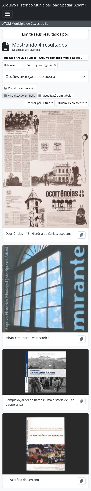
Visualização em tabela (55, 95)
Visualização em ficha (19, 95)
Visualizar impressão (19, 88)
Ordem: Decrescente (71, 103)
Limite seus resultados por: (45, 34)
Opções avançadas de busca (30, 76)
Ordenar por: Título (38, 103)
